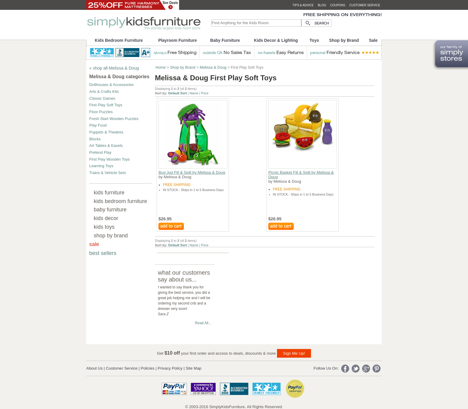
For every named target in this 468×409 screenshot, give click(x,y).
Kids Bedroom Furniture (119, 40)
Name (194, 93)
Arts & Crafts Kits (104, 91)
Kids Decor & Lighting (276, 40)
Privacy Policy (170, 368)
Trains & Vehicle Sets (107, 172)
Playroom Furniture (177, 40)
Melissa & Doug (213, 67)
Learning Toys (101, 166)
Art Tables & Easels (106, 145)
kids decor (106, 218)
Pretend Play (100, 152)
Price (204, 93)
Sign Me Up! (294, 353)
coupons (337, 5)
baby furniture (110, 210)
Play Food (98, 125)
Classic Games (102, 98)
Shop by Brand (344, 40)
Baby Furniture (225, 40)
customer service (364, 5)
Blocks (95, 139)
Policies (148, 368)
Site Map (193, 368)
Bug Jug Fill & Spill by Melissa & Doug (191, 172)
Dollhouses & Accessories (111, 84)
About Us (94, 368)
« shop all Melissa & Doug (114, 68)
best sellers (102, 253)
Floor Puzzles (101, 112)
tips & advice (303, 5)
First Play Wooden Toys (109, 159)
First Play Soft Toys (105, 105)
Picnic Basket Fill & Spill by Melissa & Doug (301, 174)
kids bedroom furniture (120, 201)
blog (322, 5)
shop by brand (111, 236)
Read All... (203, 323)
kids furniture (109, 193)
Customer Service (122, 368)
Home (161, 67)
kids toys (104, 227)
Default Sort (177, 93)
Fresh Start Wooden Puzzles (113, 118)
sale (94, 244)
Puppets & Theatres (106, 132)
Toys (314, 40)
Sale (373, 40)
